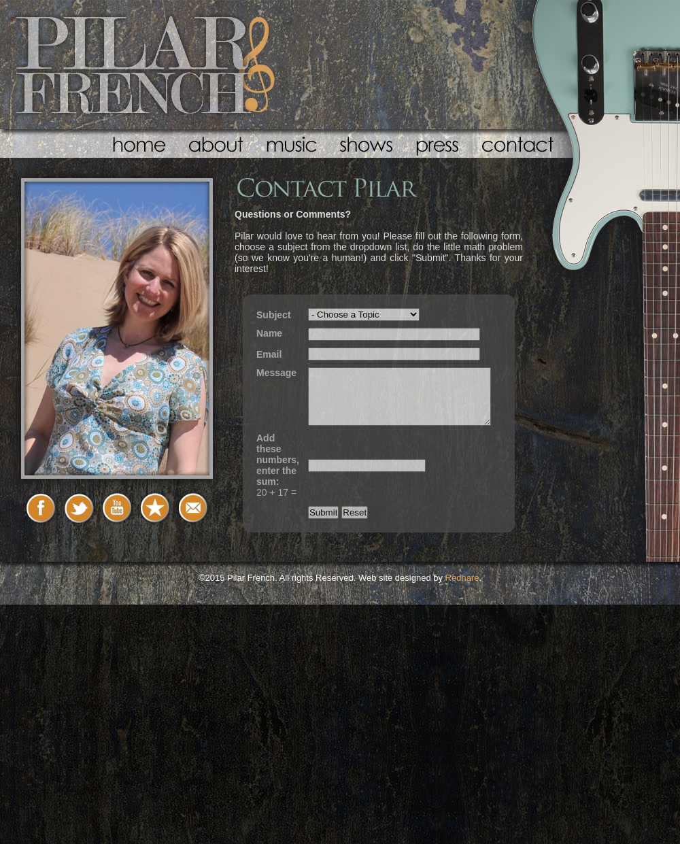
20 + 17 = (277, 465)
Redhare (462, 578)
